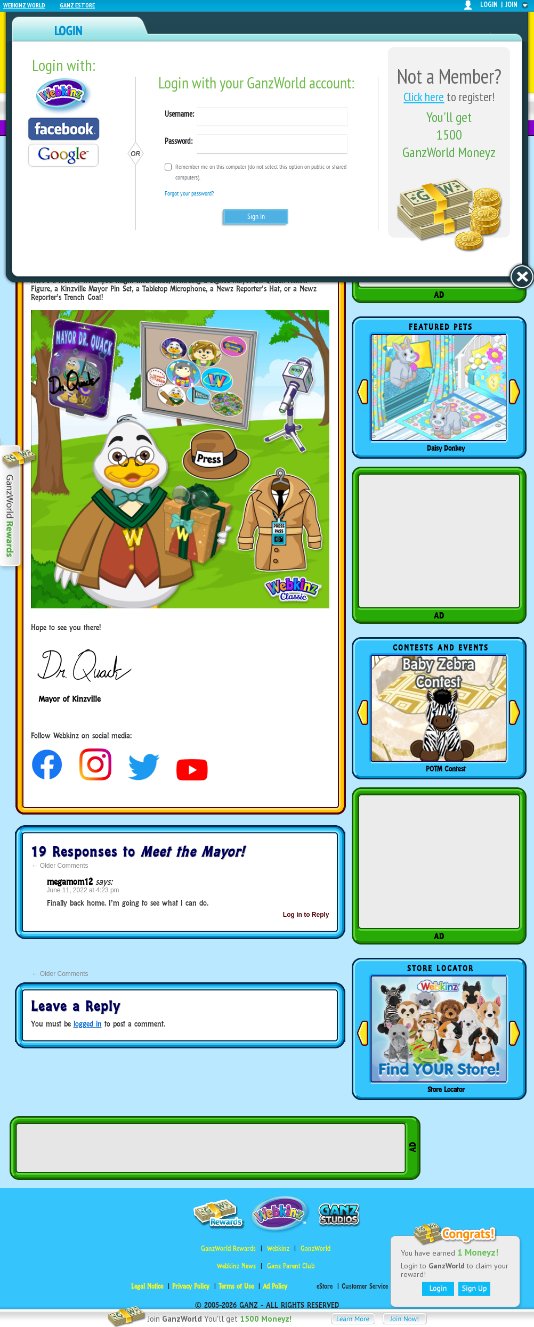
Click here (423, 96)
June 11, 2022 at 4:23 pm (83, 890)
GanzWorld (315, 1248)
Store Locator (446, 1089)
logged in (88, 1023)
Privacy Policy (190, 1286)
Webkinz (278, 1248)
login (489, 4)
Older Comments (60, 865)
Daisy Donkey (446, 448)
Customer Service (365, 1286)
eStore (325, 1286)
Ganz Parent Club (290, 1266)
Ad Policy (275, 1286)
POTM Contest (446, 768)
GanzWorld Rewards (228, 1248)
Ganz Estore (77, 5)
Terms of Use (236, 1286)
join (511, 4)
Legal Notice (147, 1286)
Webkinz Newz (236, 1266)
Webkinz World (24, 5)
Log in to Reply (306, 914)
